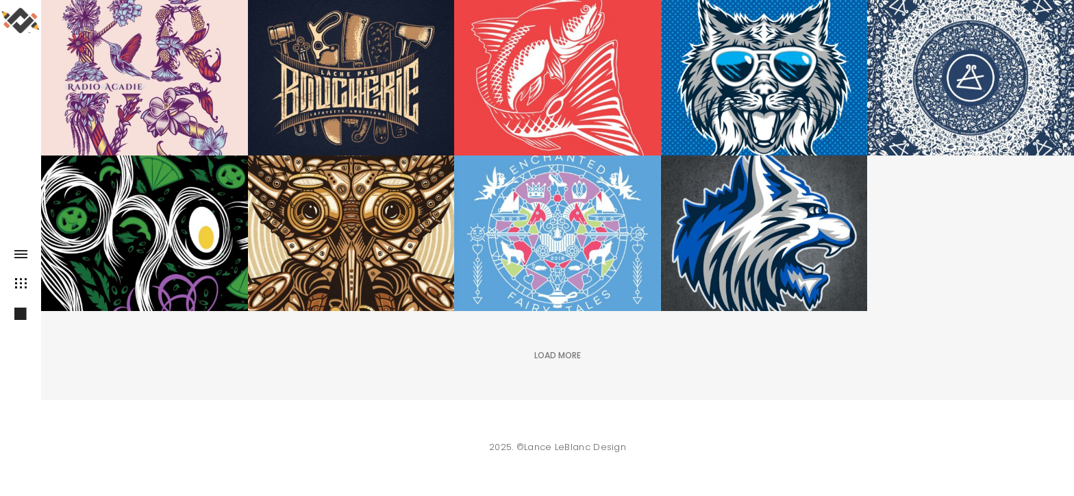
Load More (557, 355)
